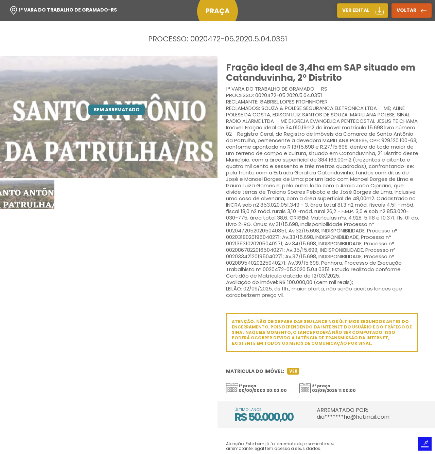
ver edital (355, 10)
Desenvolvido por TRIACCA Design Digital (425, 444)
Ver (293, 371)
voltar (406, 10)
